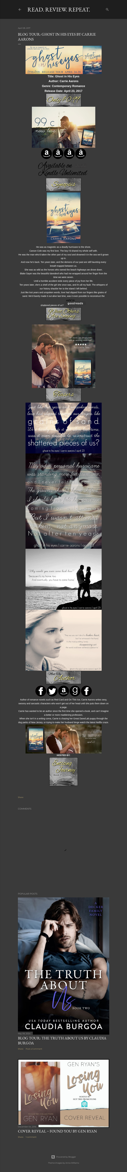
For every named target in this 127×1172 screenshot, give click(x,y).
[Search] (107, 9)
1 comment (31, 1137)
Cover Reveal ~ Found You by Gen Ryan (57, 1131)
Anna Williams (72, 1163)
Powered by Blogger (63, 1157)
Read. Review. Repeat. (58, 9)
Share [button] (20, 797)
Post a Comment (34, 1049)
